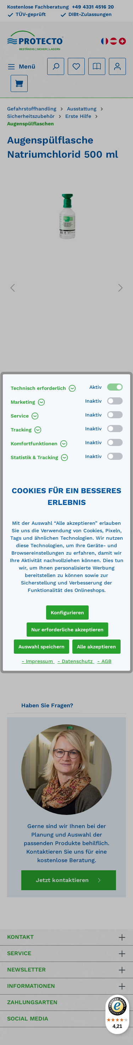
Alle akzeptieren (96, 646)
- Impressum (38, 661)
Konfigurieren (67, 612)
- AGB (104, 661)
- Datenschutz (75, 661)
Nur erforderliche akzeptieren (67, 629)
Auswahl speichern (41, 646)
